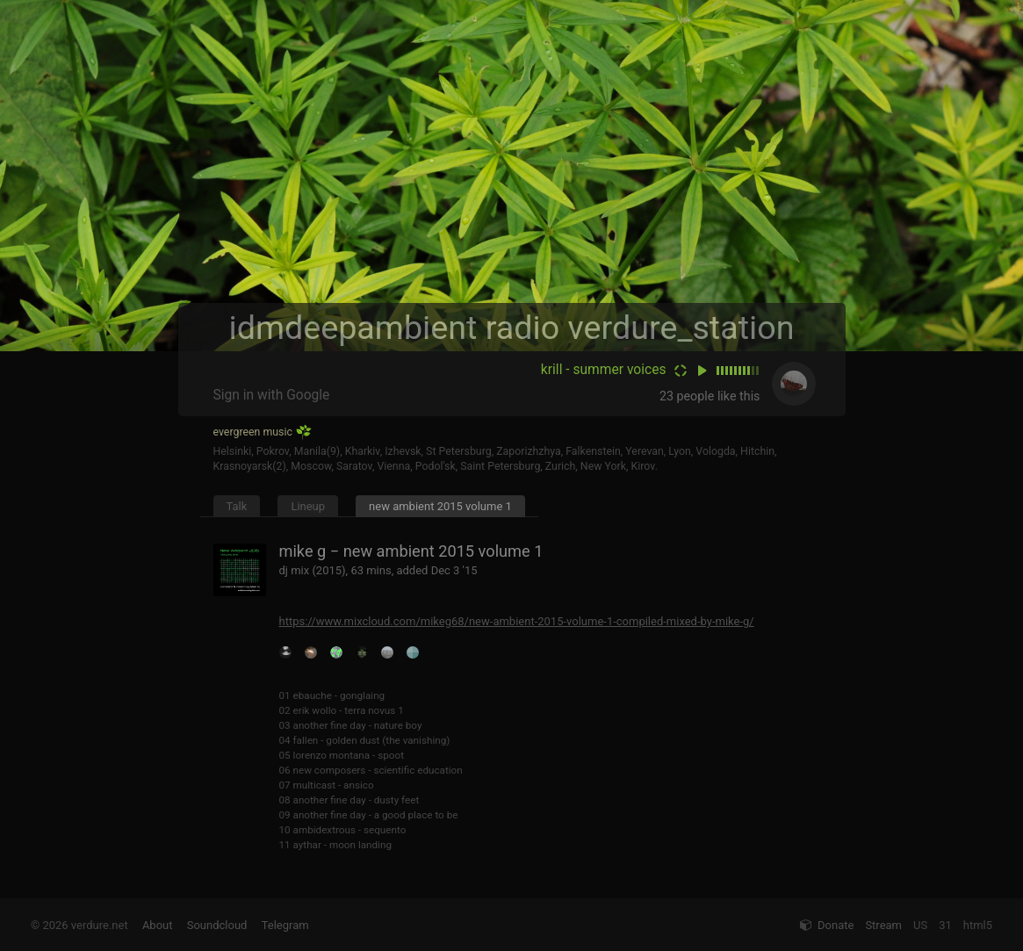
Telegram (285, 925)
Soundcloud (217, 925)
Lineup (308, 506)
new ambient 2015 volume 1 (440, 506)
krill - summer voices (603, 370)
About (157, 925)
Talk (237, 506)
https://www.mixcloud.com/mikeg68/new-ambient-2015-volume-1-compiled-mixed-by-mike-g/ (516, 621)
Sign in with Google (271, 395)
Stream (883, 925)
